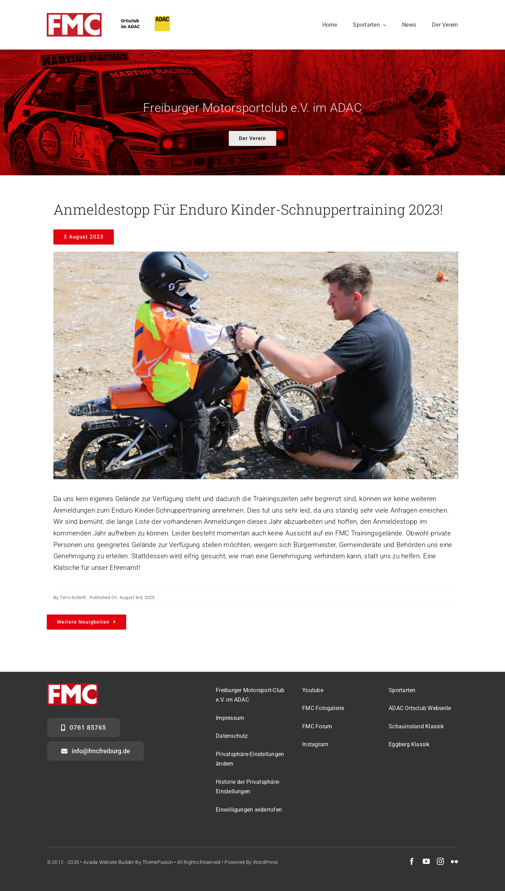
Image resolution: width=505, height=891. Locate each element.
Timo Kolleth (73, 597)
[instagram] (440, 861)
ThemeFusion (157, 862)
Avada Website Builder (108, 862)
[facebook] (411, 861)
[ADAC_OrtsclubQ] (145, 16)
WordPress (265, 862)
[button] (250, 759)
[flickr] (454, 861)
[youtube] (426, 861)
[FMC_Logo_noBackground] (74, 16)
